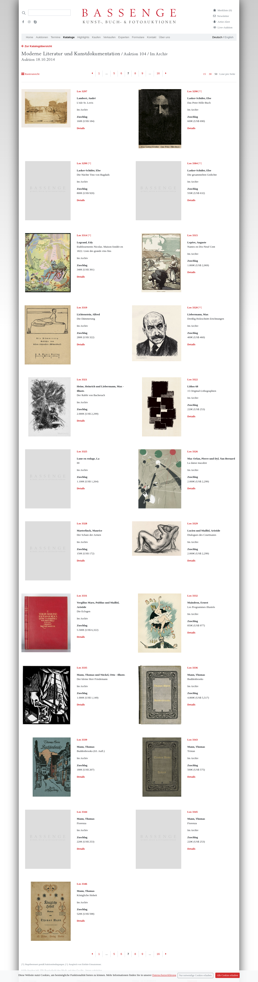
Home (29, 37)
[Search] (49, 13)
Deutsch (217, 37)
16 (158, 73)
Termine (55, 37)
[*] (194, 91)
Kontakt (151, 37)
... (107, 73)
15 (204, 73)
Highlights (83, 37)
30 (210, 73)
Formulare (138, 37)
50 (216, 73)
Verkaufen (109, 37)
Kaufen (96, 37)
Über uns (164, 37)
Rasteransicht (30, 73)
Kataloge (69, 37)
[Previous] (92, 74)
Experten (123, 37)
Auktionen (42, 37)
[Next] (165, 74)
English (229, 37)
